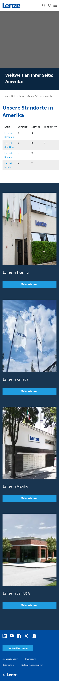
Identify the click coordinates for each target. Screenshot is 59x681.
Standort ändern (10, 658)
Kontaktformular (18, 648)
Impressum (30, 658)
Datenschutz (8, 664)
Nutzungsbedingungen (32, 664)
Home (5, 96)
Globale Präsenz (34, 96)
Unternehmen (18, 96)
